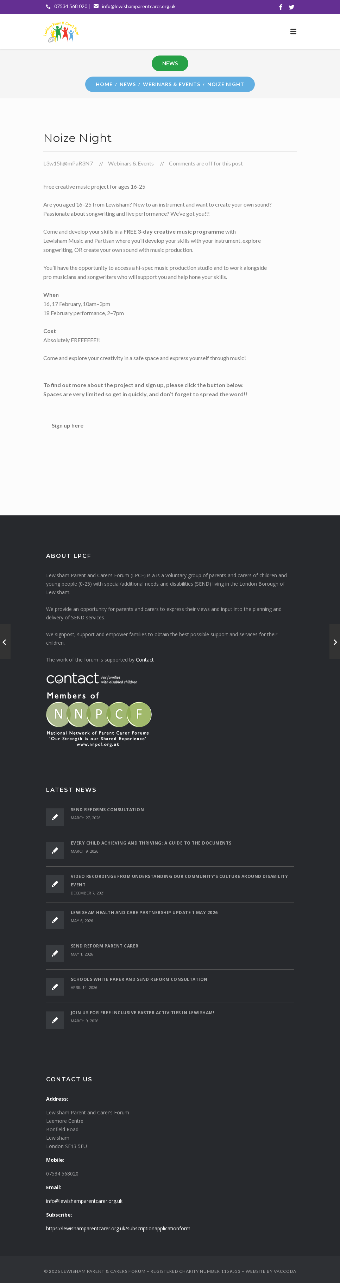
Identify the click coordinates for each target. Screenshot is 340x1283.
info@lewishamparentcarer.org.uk (139, 6)
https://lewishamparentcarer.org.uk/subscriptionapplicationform (118, 1228)
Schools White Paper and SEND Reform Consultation (139, 979)
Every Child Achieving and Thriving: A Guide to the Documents (151, 843)
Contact (145, 659)
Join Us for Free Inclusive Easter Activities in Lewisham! (143, 1013)
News (128, 84)
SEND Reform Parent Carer (105, 946)
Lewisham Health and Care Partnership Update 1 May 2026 (144, 913)
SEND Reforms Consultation (107, 810)
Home (104, 84)
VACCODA (285, 1271)
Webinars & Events (171, 84)
